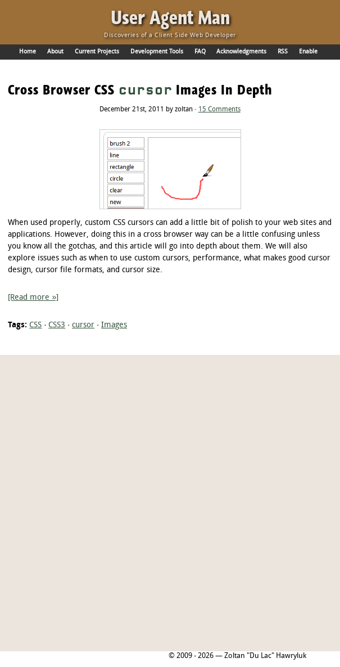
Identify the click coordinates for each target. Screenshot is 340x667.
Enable (308, 51)
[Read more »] (33, 298)
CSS (35, 325)
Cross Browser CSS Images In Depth (140, 89)
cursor (83, 325)
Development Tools (156, 51)
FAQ (200, 51)
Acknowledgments (241, 51)
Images (114, 325)
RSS (283, 51)
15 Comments (219, 109)
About (55, 51)
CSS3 (56, 325)
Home (27, 51)
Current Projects (97, 51)
